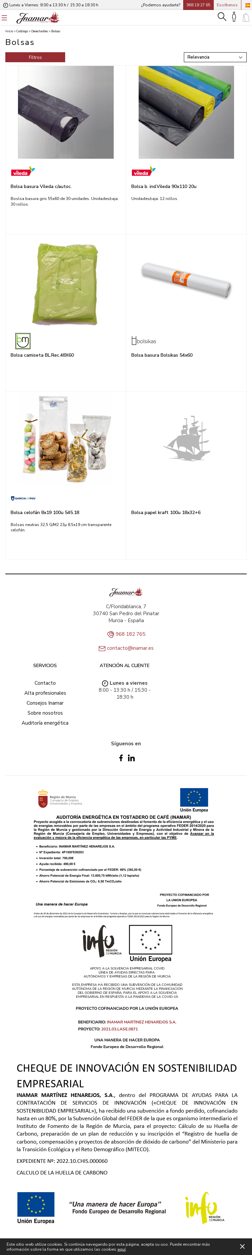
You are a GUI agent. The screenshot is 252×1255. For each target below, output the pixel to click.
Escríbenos (227, 5)
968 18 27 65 (198, 5)
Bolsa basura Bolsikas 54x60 (161, 355)
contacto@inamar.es (130, 648)
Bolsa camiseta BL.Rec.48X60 (42, 355)
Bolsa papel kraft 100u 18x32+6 (165, 512)
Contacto (45, 683)
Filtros (35, 57)
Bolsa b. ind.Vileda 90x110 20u (163, 186)
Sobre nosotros (45, 713)
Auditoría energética (45, 723)
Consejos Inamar (45, 703)
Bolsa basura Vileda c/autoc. (41, 186)
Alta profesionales (45, 693)
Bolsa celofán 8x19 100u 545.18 (45, 512)
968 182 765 (130, 634)
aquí (121, 1249)
